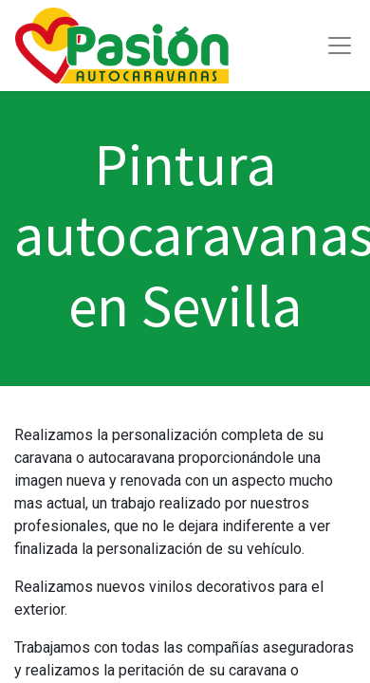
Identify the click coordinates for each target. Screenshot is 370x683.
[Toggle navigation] (339, 46)
